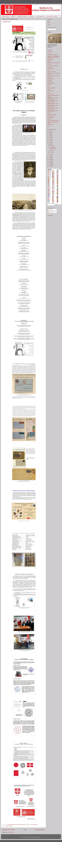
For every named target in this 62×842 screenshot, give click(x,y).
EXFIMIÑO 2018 (6, 21)
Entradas (50, 209)
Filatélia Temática (50, 83)
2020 (50, 140)
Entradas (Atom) (11, 832)
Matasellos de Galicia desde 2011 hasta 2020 (52, 111)
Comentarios (51, 211)
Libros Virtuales (50, 93)
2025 (50, 132)
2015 (50, 157)
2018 (50, 144)
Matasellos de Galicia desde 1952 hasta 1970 (52, 98)
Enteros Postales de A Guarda (53, 75)
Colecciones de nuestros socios (53, 62)
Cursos (48, 70)
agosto (51, 150)
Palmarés (49, 119)
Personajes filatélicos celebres (53, 120)
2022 (50, 137)
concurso (49, 64)
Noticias (48, 113)
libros (48, 92)
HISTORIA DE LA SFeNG (51, 16)
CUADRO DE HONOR (22, 16)
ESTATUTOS (31, 16)
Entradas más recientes (8, 829)
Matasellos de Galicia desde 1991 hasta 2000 (52, 106)
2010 (50, 166)
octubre (51, 145)
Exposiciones (50, 81)
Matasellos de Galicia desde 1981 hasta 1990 (52, 103)
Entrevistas (49, 77)
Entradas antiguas (40, 829)
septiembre (52, 147)
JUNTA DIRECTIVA (40, 16)
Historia (48, 89)
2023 (50, 135)
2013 (50, 161)
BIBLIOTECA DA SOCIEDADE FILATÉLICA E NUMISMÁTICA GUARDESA (53, 57)
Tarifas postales (50, 124)
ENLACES (13, 16)
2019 (50, 142)
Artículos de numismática (52, 54)
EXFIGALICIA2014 (51, 78)
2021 (50, 139)
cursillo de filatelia (50, 68)
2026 (50, 130)
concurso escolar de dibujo (52, 65)
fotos (48, 86)
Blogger (39, 837)
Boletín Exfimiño (9, 825)
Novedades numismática (52, 114)
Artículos (49, 53)
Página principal (5, 16)
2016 (50, 156)
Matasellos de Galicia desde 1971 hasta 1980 (52, 101)
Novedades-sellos (50, 116)
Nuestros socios (50, 117)
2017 (50, 154)
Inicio (24, 829)
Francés (49, 24)
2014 (50, 159)
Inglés (48, 20)
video (48, 126)
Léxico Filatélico (50, 90)
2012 (50, 162)
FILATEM (49, 84)
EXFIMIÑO (49, 80)
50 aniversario (50, 51)
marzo (51, 152)
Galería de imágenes (51, 87)
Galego (48, 22)
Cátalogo (49, 61)
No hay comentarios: (34, 824)
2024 (50, 134)
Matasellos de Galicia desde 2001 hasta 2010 (52, 109)
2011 (50, 164)
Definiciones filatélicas (51, 71)
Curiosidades (49, 67)
